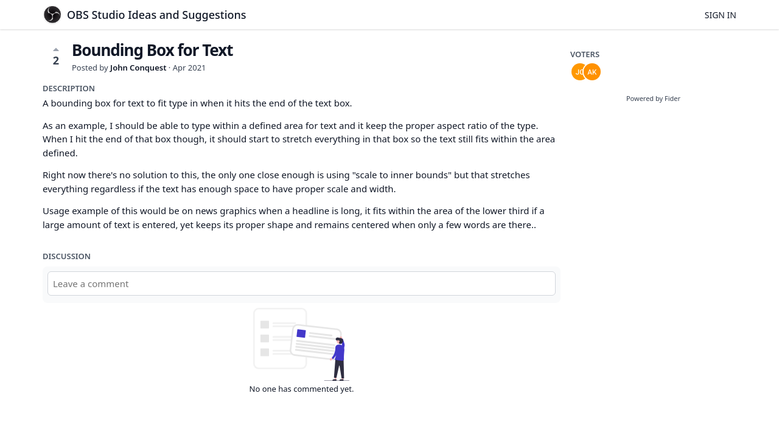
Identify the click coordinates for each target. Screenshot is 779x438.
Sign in (720, 15)
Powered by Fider (653, 98)
